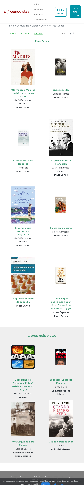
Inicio (37, 4)
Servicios (39, 14)
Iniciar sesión (60, 12)
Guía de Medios (36, 477)
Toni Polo (23, 167)
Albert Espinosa (60, 312)
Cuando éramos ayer (61, 441)
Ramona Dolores (23, 393)
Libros (14, 33)
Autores (26, 33)
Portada (14, 477)
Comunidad (40, 19)
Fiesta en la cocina (61, 228)
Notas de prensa (51, 477)
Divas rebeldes (60, 90)
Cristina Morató (61, 93)
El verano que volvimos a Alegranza (23, 231)
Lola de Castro (23, 449)
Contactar (34, 479)
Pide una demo (75, 11)
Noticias (38, 9)
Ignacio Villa (60, 387)
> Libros (34, 25)
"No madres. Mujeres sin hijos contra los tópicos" (23, 93)
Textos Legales (67, 477)
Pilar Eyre (61, 445)
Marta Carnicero (61, 232)
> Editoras (44, 25)
